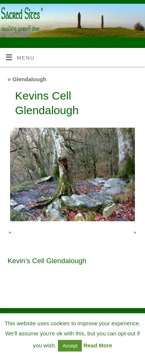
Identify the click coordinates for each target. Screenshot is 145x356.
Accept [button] (69, 346)
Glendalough (26, 79)
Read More (97, 345)
